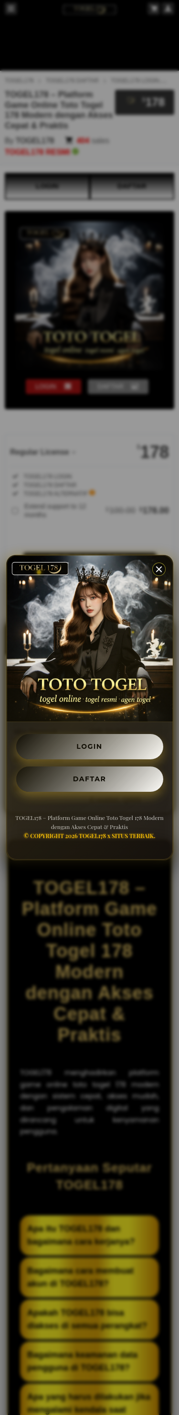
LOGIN (89, 746)
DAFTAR (89, 779)
